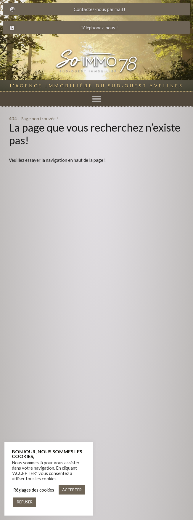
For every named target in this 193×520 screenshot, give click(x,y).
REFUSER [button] (25, 502)
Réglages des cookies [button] (33, 489)
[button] (96, 99)
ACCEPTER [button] (72, 489)
